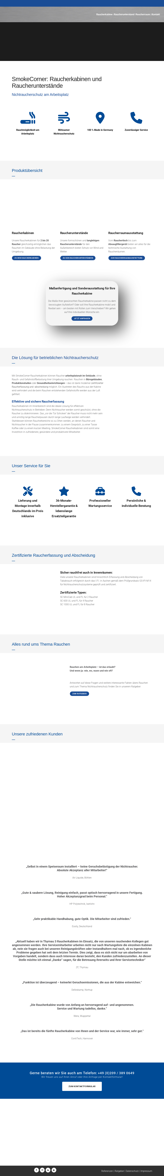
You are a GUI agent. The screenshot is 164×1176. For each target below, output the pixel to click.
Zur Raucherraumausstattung (126, 258)
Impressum (146, 1171)
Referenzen (107, 1171)
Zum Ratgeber (79, 694)
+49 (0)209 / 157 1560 (83, 1144)
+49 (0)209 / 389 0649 (32, 1144)
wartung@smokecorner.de (84, 1147)
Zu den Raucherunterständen (78, 258)
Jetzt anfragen (82, 318)
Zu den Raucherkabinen (26, 258)
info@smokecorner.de (31, 1151)
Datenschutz (132, 1171)
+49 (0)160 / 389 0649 (30, 1147)
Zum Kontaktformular (82, 1086)
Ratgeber (119, 1171)
